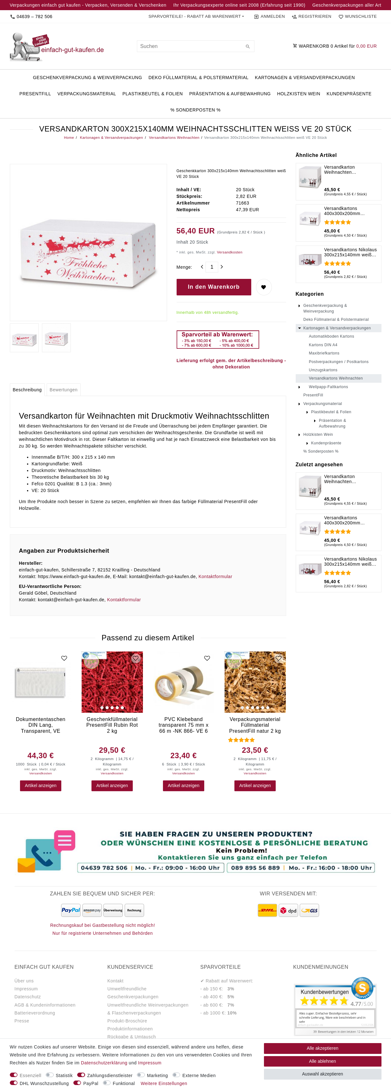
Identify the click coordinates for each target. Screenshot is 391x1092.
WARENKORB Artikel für (335, 46)
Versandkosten (229, 252)
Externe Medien (199, 1075)
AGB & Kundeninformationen (45, 1005)
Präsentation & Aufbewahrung (230, 93)
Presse (22, 1020)
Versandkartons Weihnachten (173, 137)
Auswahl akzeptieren (322, 1073)
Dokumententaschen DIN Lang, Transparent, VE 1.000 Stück (40, 725)
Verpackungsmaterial (86, 93)
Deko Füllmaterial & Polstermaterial (198, 77)
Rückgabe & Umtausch (131, 1036)
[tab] (27, 389)
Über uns (24, 980)
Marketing (157, 1075)
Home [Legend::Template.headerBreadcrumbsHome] (69, 137)
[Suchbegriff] (195, 46)
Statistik (64, 1075)
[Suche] (248, 47)
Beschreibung (27, 389)
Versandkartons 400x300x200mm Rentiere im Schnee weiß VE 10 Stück (351, 211)
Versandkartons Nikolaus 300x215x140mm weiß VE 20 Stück (350, 252)
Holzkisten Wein (298, 93)
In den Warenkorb (213, 287)
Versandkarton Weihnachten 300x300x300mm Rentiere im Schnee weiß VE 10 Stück (351, 170)
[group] (112, 682)
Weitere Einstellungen (164, 1083)
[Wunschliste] (356, 16)
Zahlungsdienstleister (110, 1075)
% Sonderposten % (195, 109)
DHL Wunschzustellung (44, 1083)
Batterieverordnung (35, 1012)
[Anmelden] (269, 16)
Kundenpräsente (349, 93)
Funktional (124, 1083)
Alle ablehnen (322, 1061)
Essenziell (30, 1075)
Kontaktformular (215, 576)
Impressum (26, 988)
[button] (196, 16)
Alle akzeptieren (323, 1048)
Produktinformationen (130, 1028)
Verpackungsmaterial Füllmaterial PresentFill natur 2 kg (255, 725)
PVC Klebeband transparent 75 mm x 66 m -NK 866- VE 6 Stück (183, 725)
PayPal (90, 1083)
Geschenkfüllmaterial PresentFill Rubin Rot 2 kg (112, 725)
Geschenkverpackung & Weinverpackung (87, 77)
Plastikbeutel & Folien (153, 93)
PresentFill (35, 93)
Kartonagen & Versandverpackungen (305, 77)
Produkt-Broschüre (127, 1020)
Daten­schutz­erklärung (104, 1062)
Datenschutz (28, 996)
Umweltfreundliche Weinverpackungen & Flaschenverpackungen (148, 1008)
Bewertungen (64, 389)
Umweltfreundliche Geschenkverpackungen (132, 992)
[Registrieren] (311, 16)
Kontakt (115, 980)
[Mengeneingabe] (212, 267)
